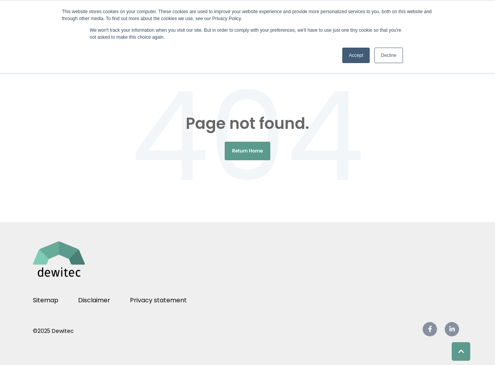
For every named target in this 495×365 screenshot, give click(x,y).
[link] (62, 258)
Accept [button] (356, 55)
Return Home (247, 150)
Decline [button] (388, 55)
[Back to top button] (461, 351)
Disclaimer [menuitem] (94, 300)
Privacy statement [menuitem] (158, 300)
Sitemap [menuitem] (45, 300)
